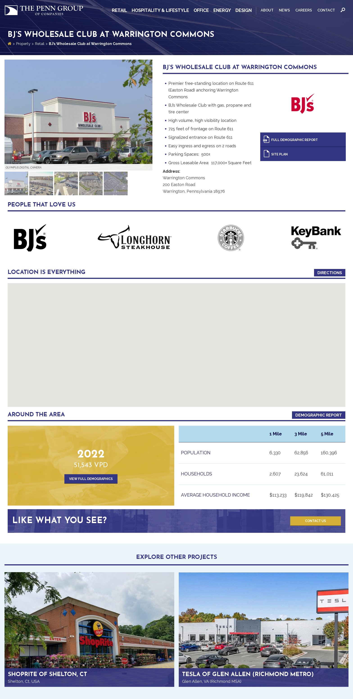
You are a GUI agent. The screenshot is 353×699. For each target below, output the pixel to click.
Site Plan (279, 154)
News (284, 10)
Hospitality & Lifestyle (160, 10)
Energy (222, 10)
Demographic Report (318, 415)
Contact (326, 10)
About (267, 10)
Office (201, 10)
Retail (119, 10)
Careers (303, 10)
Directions (329, 272)
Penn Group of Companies (44, 10)
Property (23, 44)
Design (243, 10)
